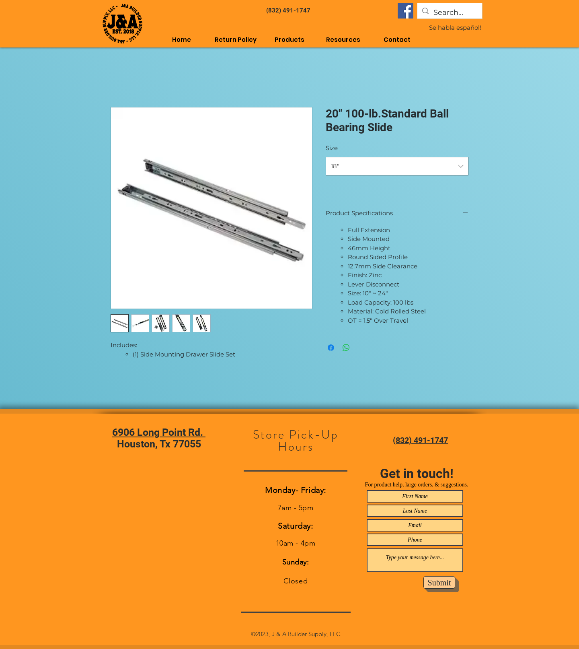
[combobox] (397, 166)
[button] (343, 39)
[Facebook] (405, 11)
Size (332, 148)
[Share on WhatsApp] (346, 347)
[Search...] (449, 13)
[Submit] (439, 582)
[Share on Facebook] (331, 347)
